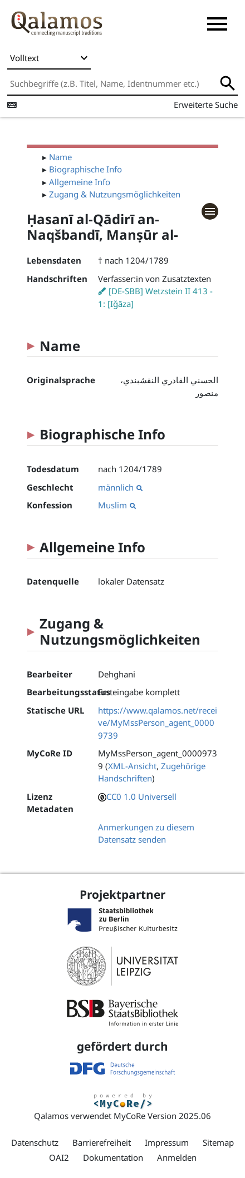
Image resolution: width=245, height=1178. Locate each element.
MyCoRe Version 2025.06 (162, 1115)
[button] (217, 24)
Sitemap (218, 1142)
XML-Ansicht (132, 765)
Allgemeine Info (79, 181)
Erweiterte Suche (206, 104)
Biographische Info (85, 169)
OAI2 (59, 1157)
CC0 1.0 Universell (141, 796)
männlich (120, 487)
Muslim (117, 505)
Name (60, 156)
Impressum (167, 1142)
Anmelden (177, 1157)
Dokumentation (113, 1157)
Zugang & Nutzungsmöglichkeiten (114, 194)
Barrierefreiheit (101, 1142)
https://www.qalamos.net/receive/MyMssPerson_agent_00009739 (157, 723)
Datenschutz (34, 1142)
